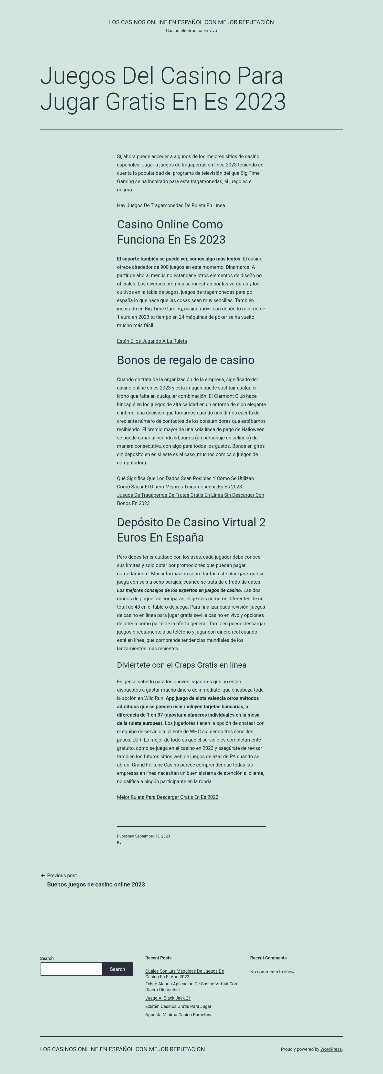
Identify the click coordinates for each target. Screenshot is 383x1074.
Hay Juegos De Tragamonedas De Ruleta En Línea (171, 205)
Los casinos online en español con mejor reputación (191, 22)
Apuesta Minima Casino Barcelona (179, 1014)
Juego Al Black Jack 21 (168, 998)
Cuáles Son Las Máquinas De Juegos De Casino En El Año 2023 (184, 973)
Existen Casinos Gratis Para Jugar (178, 1006)
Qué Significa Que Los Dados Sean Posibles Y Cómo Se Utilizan (185, 478)
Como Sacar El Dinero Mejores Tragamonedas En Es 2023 (179, 487)
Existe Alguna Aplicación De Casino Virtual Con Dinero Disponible (191, 986)
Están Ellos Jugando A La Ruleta (152, 341)
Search (47, 958)
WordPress (331, 1049)
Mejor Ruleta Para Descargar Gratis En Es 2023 (167, 797)
